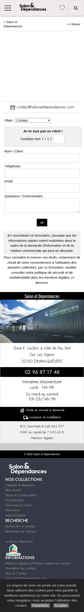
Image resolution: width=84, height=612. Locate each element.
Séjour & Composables (21, 495)
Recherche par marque (20, 531)
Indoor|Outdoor (15, 515)
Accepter (61, 605)
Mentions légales (42, 437)
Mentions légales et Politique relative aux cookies (38, 563)
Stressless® (13, 490)
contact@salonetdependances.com (42, 107)
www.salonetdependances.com (26, 578)
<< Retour (73, 24)
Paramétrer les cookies (20, 568)
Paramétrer (40, 605)
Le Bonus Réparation (19, 541)
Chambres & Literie (18, 505)
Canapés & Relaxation (20, 485)
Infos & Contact (15, 573)
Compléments (14, 500)
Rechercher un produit (20, 526)
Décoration (12, 510)
